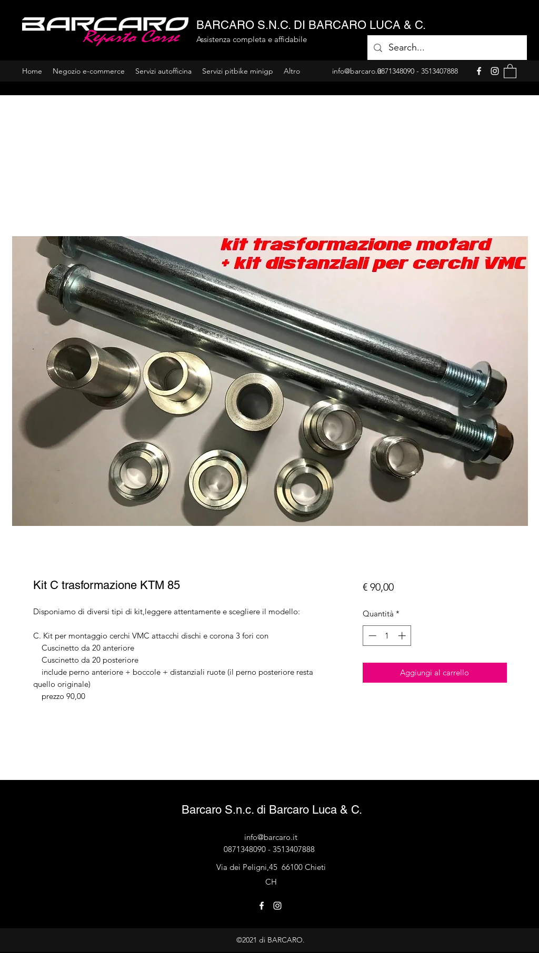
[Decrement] (371, 635)
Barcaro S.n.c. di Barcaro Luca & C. (272, 809)
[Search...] (446, 47)
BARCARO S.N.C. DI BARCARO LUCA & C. (311, 25)
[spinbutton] (387, 635)
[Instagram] (495, 71)
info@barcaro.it (270, 837)
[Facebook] (479, 71)
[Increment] (403, 635)
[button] (510, 70)
